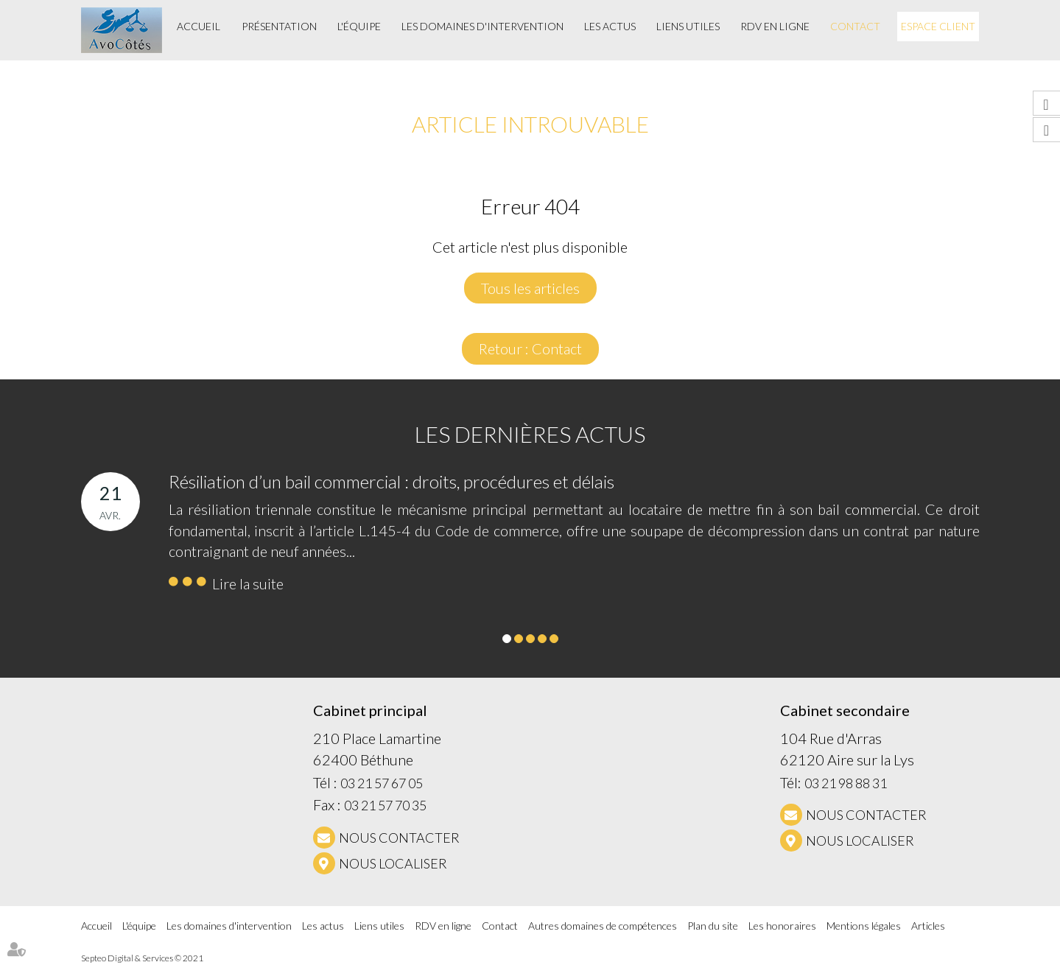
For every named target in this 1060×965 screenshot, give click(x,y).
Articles (928, 925)
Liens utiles (688, 26)
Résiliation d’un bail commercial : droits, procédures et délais (391, 481)
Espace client (938, 26)
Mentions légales (863, 925)
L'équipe (359, 26)
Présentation (279, 26)
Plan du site (712, 925)
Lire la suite (248, 583)
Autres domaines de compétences (602, 925)
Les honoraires (782, 925)
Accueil (198, 26)
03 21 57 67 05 (381, 783)
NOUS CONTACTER (399, 837)
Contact (855, 26)
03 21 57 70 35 (385, 805)
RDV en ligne (775, 26)
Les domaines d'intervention (482, 26)
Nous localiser (393, 863)
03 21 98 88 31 (845, 783)
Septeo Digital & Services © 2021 (142, 958)
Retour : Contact (530, 348)
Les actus (610, 26)
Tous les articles (530, 288)
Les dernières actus (530, 434)
